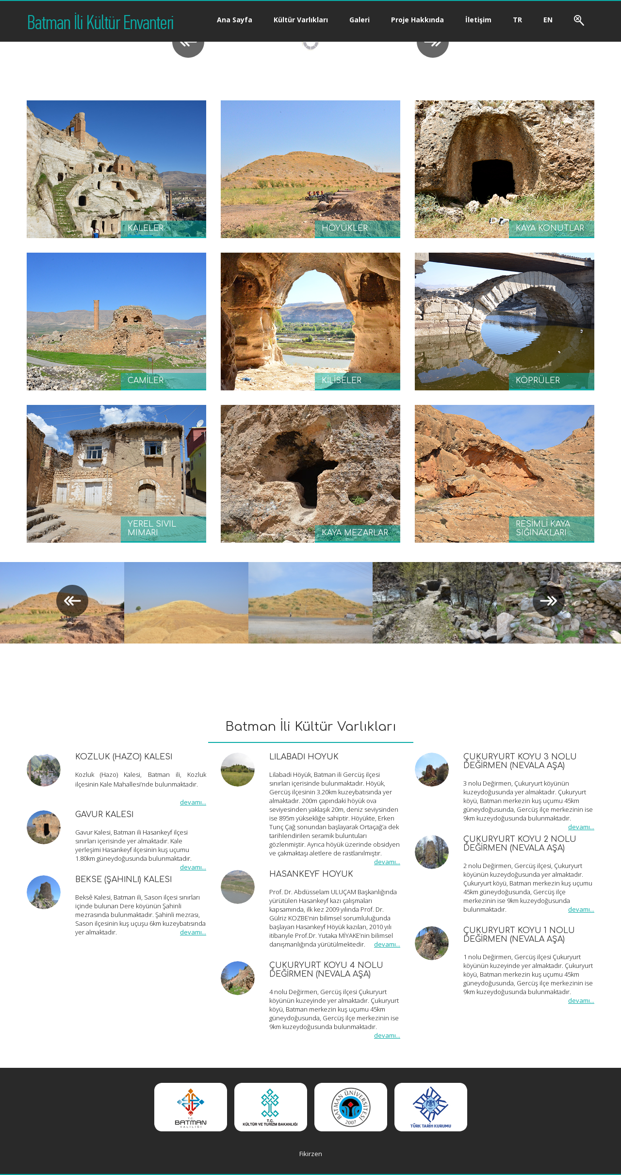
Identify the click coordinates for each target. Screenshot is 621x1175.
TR (517, 19)
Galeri (359, 19)
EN (548, 19)
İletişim (478, 19)
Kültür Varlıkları (301, 19)
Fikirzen (310, 1153)
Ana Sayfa (234, 19)
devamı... (193, 802)
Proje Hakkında (417, 19)
